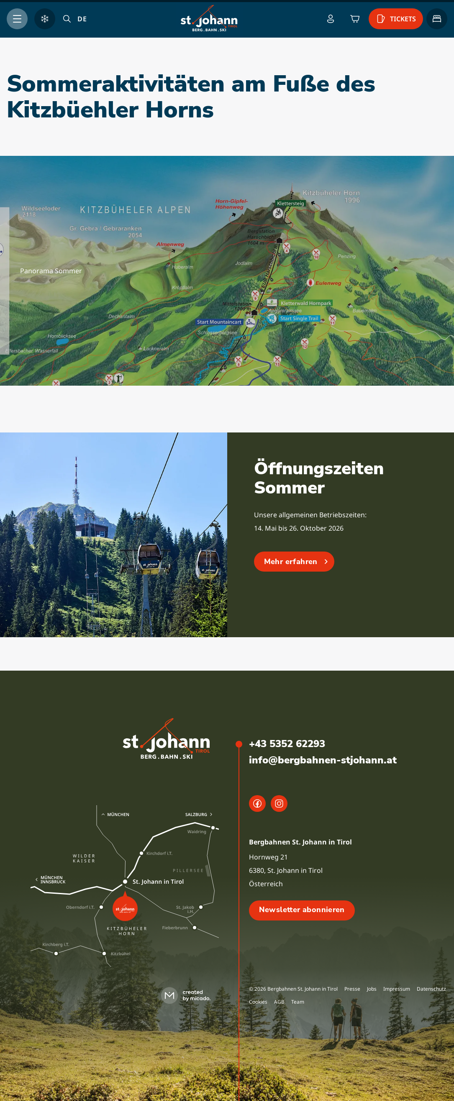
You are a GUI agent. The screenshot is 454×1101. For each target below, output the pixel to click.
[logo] (166, 739)
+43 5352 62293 (287, 743)
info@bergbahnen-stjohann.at (323, 760)
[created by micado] (188, 995)
